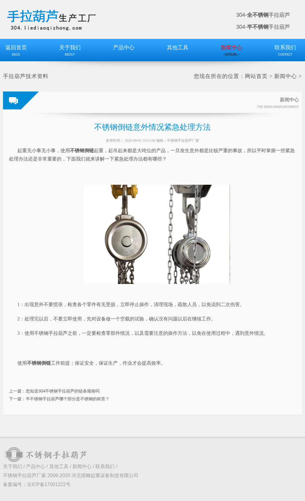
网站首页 (256, 76)
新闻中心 (285, 76)
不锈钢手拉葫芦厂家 (183, 140)
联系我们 (105, 466)
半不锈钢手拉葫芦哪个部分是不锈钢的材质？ (67, 398)
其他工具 (58, 466)
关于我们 (12, 466)
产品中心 (35, 466)
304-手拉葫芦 (263, 15)
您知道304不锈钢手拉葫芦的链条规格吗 (63, 391)
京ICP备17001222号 (49, 484)
